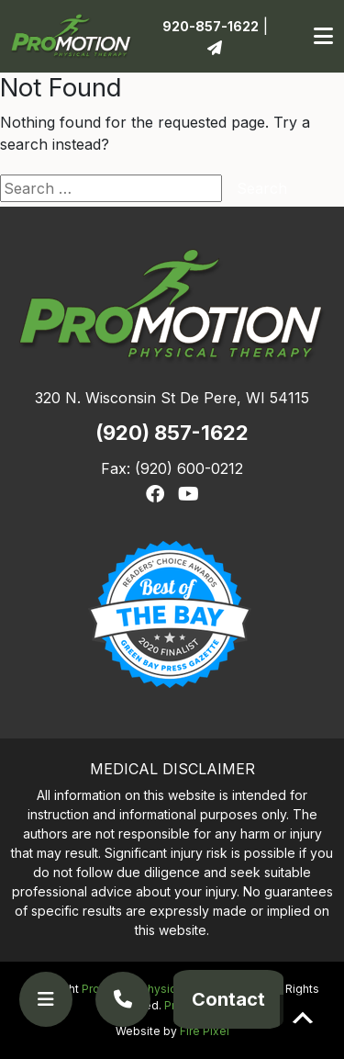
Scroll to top (303, 1018)
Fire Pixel (204, 1031)
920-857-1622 (210, 26)
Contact (228, 999)
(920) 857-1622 (172, 433)
